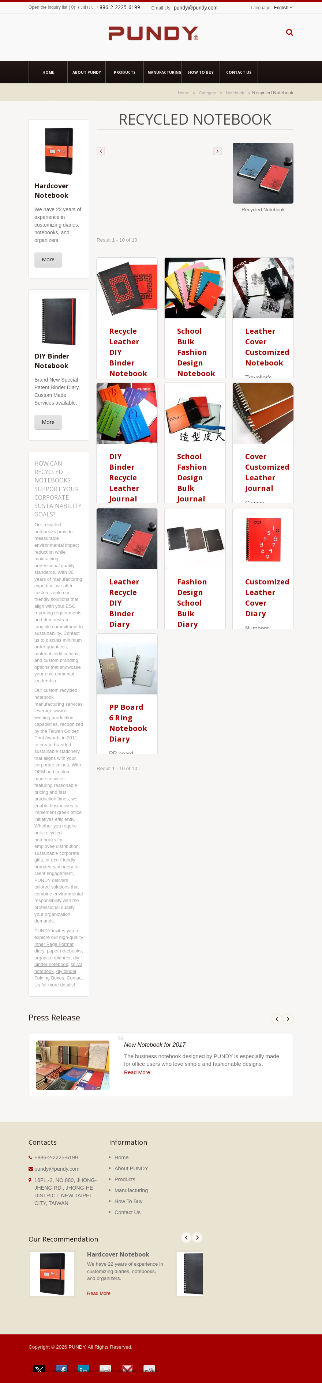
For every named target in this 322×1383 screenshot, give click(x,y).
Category (207, 92)
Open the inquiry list (48, 7)
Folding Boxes (49, 978)
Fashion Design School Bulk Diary (192, 603)
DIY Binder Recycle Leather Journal (124, 477)
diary (39, 951)
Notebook (235, 92)
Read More (99, 1293)
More (48, 259)
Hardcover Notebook (118, 1254)
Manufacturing (162, 72)
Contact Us (239, 72)
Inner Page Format (54, 944)
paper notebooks (64, 951)
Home (48, 72)
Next (197, 1237)
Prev (186, 1237)
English (281, 7)
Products (124, 72)
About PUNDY (86, 72)
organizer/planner (52, 957)
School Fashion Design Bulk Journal (192, 477)
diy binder (66, 971)
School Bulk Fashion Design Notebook (196, 352)
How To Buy (201, 72)
